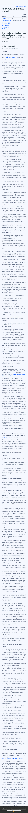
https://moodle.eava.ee (12, 57)
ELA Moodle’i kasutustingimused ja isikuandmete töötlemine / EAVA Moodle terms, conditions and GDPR (14, 810)
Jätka (14, 811)
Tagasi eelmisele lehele (20, 6)
